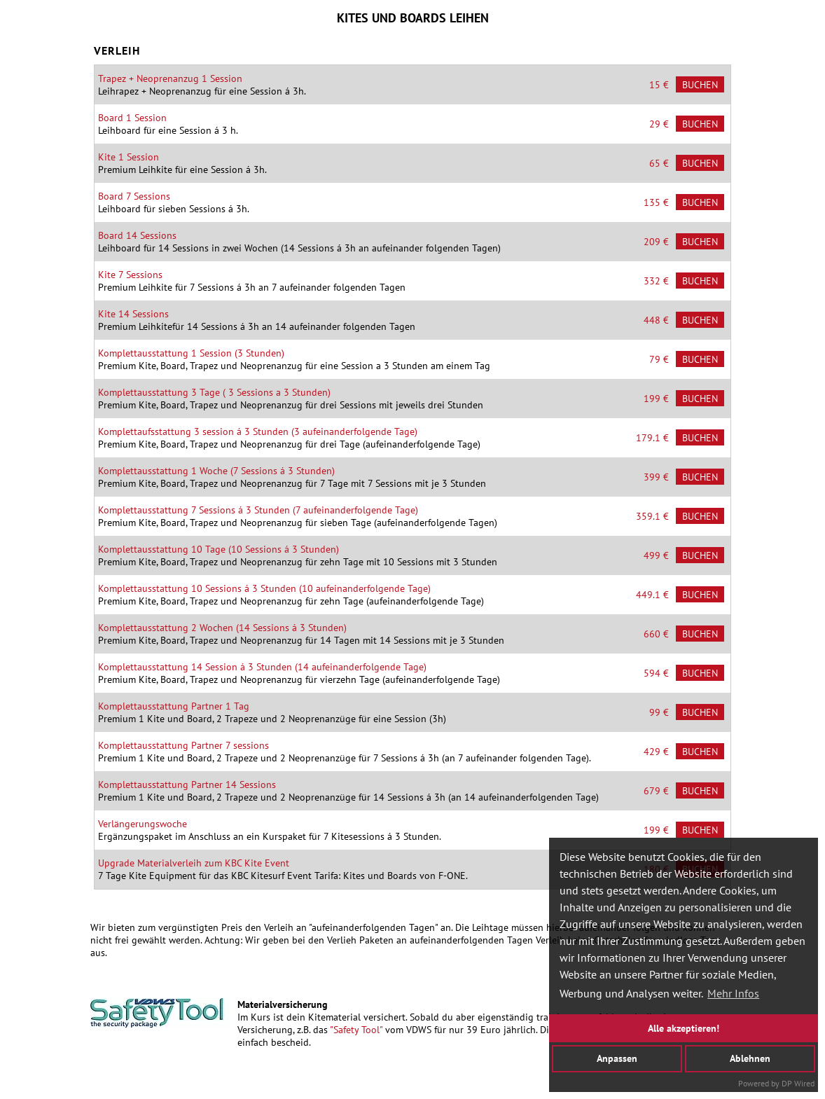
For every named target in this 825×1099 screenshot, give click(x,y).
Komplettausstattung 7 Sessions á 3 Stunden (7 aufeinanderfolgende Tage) (258, 510)
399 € (656, 477)
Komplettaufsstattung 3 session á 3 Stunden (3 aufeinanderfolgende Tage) (257, 431)
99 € (659, 712)
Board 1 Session (132, 117)
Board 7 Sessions (134, 196)
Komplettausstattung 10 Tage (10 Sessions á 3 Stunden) (218, 549)
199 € (656, 398)
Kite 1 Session (128, 157)
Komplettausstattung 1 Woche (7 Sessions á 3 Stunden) (216, 470)
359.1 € (652, 516)
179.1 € (652, 437)
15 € (659, 84)
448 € (656, 320)
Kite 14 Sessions (133, 313)
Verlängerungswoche (142, 823)
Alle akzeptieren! (683, 1028)
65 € (659, 163)
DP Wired (798, 1083)
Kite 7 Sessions (130, 274)
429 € (656, 751)
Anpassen (617, 1058)
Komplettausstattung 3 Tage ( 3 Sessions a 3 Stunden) (214, 392)
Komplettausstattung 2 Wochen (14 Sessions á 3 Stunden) (222, 627)
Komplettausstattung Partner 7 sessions (183, 745)
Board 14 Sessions (137, 235)
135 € (656, 202)
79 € (659, 359)
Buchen (700, 84)
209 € (656, 241)
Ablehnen (750, 1058)
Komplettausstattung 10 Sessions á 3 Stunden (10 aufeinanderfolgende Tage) (264, 588)
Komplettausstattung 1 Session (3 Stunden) (191, 353)
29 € (659, 124)
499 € (656, 555)
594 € (656, 673)
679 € (656, 790)
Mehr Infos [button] (733, 993)
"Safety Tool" (356, 1029)
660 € (656, 634)
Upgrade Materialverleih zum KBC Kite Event (193, 863)
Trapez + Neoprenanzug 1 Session (170, 78)
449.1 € (652, 594)
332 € (656, 281)
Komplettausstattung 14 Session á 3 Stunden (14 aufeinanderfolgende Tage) (262, 667)
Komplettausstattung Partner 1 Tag (173, 706)
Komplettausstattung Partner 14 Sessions (187, 784)
